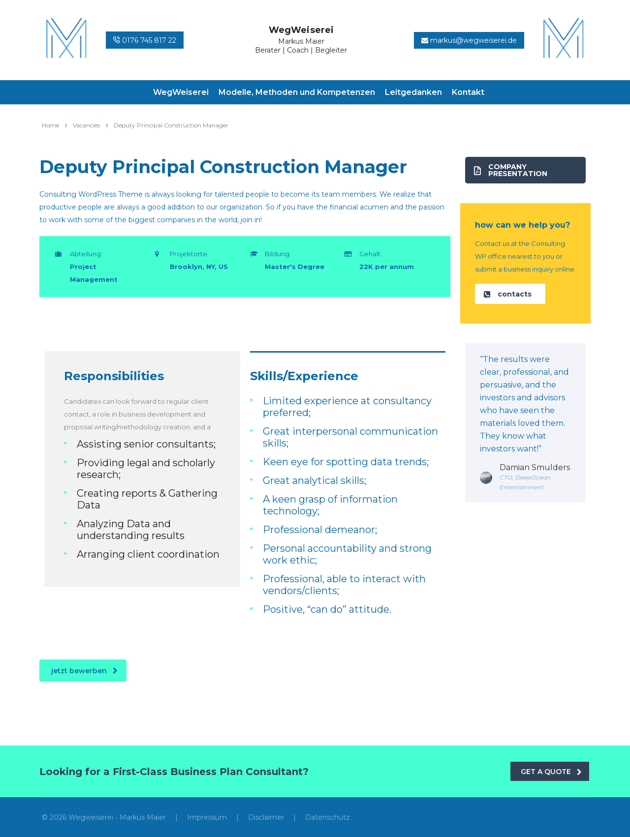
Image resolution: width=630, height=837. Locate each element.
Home (50, 125)
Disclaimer (266, 817)
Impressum (207, 817)
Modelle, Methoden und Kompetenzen (297, 92)
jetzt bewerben (84, 670)
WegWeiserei (181, 92)
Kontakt (468, 92)
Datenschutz (327, 817)
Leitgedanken (413, 92)
